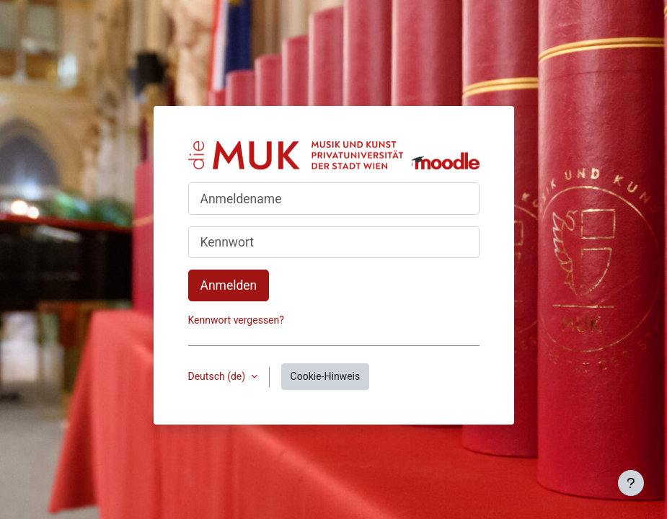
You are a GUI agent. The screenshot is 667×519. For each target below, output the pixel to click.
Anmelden (228, 285)
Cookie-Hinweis (326, 376)
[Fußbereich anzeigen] (631, 483)
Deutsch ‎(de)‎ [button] (218, 376)
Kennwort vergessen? (236, 320)
